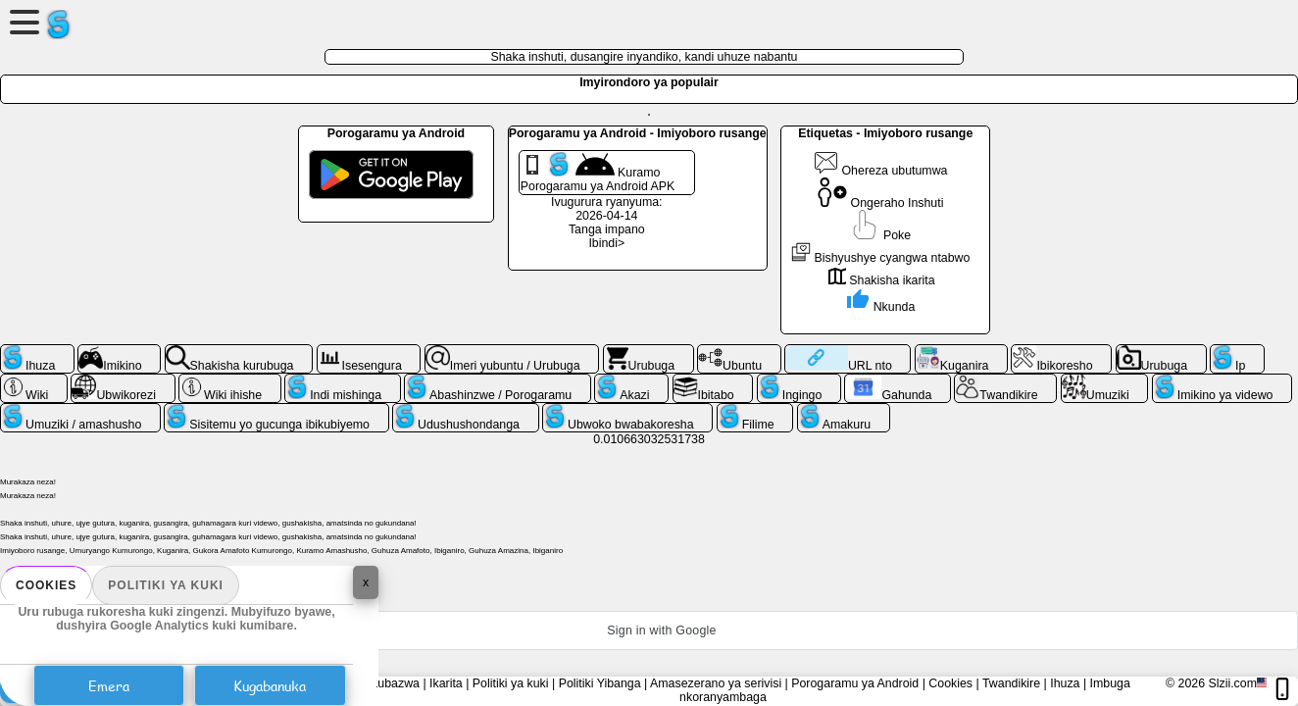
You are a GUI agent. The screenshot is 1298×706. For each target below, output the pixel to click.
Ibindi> (606, 243)
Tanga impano (607, 229)
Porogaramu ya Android (855, 683)
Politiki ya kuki (166, 585)
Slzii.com (1232, 683)
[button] (649, 630)
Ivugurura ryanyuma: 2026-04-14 (607, 209)
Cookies (46, 585)
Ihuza (1064, 683)
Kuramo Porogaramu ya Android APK (598, 172)
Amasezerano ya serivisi (715, 683)
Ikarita (446, 683)
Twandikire (1011, 683)
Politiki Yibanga (600, 683)
